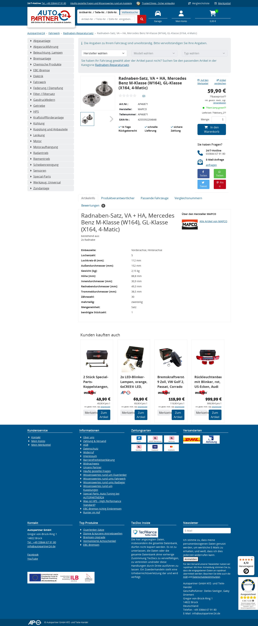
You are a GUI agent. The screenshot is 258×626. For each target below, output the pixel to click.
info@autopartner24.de (41, 546)
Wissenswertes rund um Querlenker (105, 475)
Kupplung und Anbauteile (49, 129)
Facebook (32, 554)
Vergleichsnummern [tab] (188, 198)
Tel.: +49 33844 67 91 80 (54, 3)
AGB (85, 444)
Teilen (203, 174)
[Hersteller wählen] (104, 53)
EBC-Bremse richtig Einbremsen (102, 508)
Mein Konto (38, 441)
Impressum (90, 456)
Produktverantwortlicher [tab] (118, 198)
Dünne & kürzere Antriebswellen (102, 533)
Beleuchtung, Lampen (46, 53)
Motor (36, 141)
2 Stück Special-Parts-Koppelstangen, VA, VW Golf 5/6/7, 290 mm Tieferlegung (95, 382)
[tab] (98, 12)
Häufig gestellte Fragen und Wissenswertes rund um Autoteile (101, 3)
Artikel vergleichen (220, 82)
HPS (34, 112)
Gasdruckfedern (42, 100)
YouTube (32, 558)
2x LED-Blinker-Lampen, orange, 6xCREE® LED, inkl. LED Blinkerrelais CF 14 (133, 382)
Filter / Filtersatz (42, 94)
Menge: (205, 119)
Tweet (203, 184)
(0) (143, 95)
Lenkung (37, 135)
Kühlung (37, 123)
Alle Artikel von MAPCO (213, 221)
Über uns (88, 437)
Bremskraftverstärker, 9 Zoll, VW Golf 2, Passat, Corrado (170, 382)
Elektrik (36, 76)
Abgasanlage (40, 41)
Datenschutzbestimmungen (206, 576)
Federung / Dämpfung (46, 88)
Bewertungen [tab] (93, 205)
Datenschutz (90, 448)
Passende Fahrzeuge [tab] (154, 198)
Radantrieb (39, 153)
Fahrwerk (54, 33)
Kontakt (35, 437)
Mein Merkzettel (41, 444)
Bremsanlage (40, 58)
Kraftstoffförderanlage (47, 117)
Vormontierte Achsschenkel (99, 541)
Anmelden (191, 559)
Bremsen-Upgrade (94, 537)
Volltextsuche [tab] (130, 12)
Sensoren (38, 171)
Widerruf (88, 452)
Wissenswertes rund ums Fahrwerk (104, 478)
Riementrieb (40, 159)
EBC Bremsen (91, 544)
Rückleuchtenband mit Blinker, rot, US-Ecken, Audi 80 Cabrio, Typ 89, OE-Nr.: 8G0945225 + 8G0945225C (207, 382)
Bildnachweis (91, 463)
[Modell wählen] (154, 53)
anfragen (211, 165)
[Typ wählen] (205, 53)
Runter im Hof (91, 512)
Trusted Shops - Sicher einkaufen (158, 3)
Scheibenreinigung (44, 165)
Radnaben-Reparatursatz (78, 33)
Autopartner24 (36, 33)
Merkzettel (222, 3)
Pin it (220, 184)
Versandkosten (219, 103)
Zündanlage (39, 188)
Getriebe (37, 106)
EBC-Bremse (40, 70)
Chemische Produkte (45, 64)
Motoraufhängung (44, 147)
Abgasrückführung (44, 47)
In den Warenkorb (211, 129)
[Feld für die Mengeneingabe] (219, 119)
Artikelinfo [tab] (88, 198)
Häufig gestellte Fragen (97, 471)
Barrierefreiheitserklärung (99, 459)
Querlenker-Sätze (93, 529)
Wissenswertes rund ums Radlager (104, 482)
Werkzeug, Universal (45, 182)
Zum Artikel (104, 415)
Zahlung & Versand (94, 441)
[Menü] (252, 558)
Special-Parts (40, 176)
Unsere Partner (92, 467)
